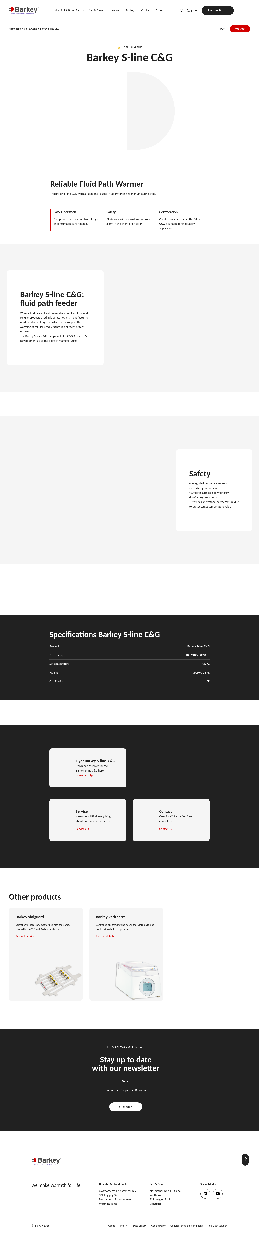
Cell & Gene (96, 10)
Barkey (130, 10)
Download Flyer (85, 775)
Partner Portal (218, 10)
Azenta (111, 1225)
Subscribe (125, 1107)
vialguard (155, 1204)
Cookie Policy (158, 1225)
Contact (145, 10)
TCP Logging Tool (109, 1195)
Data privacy (139, 1225)
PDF (222, 28)
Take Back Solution (217, 1225)
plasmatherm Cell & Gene (165, 1191)
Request (240, 28)
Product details (25, 936)
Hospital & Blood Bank (68, 10)
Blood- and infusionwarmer (115, 1199)
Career (160, 10)
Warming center (109, 1204)
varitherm (156, 1195)
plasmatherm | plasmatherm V (117, 1191)
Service (114, 10)
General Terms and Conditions (186, 1225)
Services (81, 829)
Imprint (124, 1225)
